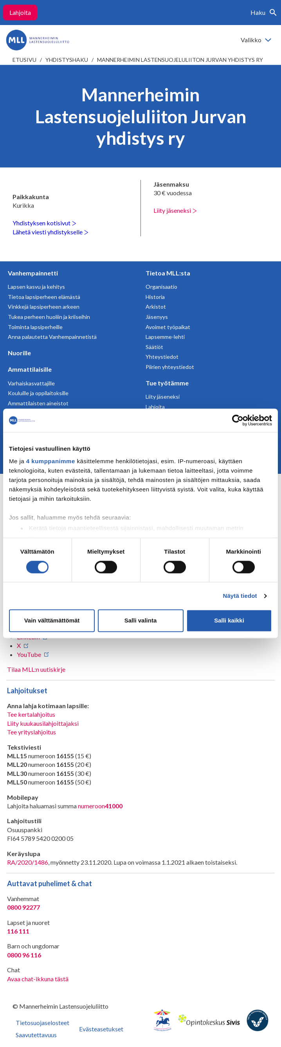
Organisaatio (161, 286)
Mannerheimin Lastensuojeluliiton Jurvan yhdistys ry (180, 59)
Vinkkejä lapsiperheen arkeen (43, 306)
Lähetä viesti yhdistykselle (50, 232)
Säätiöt (154, 347)
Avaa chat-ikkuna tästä (37, 978)
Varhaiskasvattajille (31, 383)
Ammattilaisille (30, 369)
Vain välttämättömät (52, 620)
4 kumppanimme (50, 461)
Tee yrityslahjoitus (31, 732)
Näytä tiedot (240, 595)
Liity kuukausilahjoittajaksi (43, 723)
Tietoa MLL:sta (168, 273)
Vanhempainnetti (33, 273)
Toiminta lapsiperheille (35, 327)
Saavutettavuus (36, 1034)
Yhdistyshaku (66, 59)
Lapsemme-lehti (165, 336)
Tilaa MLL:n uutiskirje (36, 669)
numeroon (100, 806)
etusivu (24, 59)
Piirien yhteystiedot (170, 366)
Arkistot (156, 306)
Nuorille (19, 352)
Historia (155, 296)
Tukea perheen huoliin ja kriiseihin (49, 316)
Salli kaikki (229, 620)
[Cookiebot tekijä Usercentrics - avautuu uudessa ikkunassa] (238, 420)
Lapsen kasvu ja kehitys (36, 286)
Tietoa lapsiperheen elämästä (44, 296)
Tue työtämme (167, 383)
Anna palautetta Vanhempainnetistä (52, 336)
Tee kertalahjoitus (31, 714)
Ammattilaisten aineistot (38, 403)
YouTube (29, 654)
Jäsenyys (157, 316)
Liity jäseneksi (175, 210)
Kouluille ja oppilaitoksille (38, 393)
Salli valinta (140, 620)
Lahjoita (20, 12)
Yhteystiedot (162, 356)
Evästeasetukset (101, 1029)
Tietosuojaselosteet (42, 1022)
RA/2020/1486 (27, 862)
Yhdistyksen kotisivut (44, 223)
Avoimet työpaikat (168, 327)
